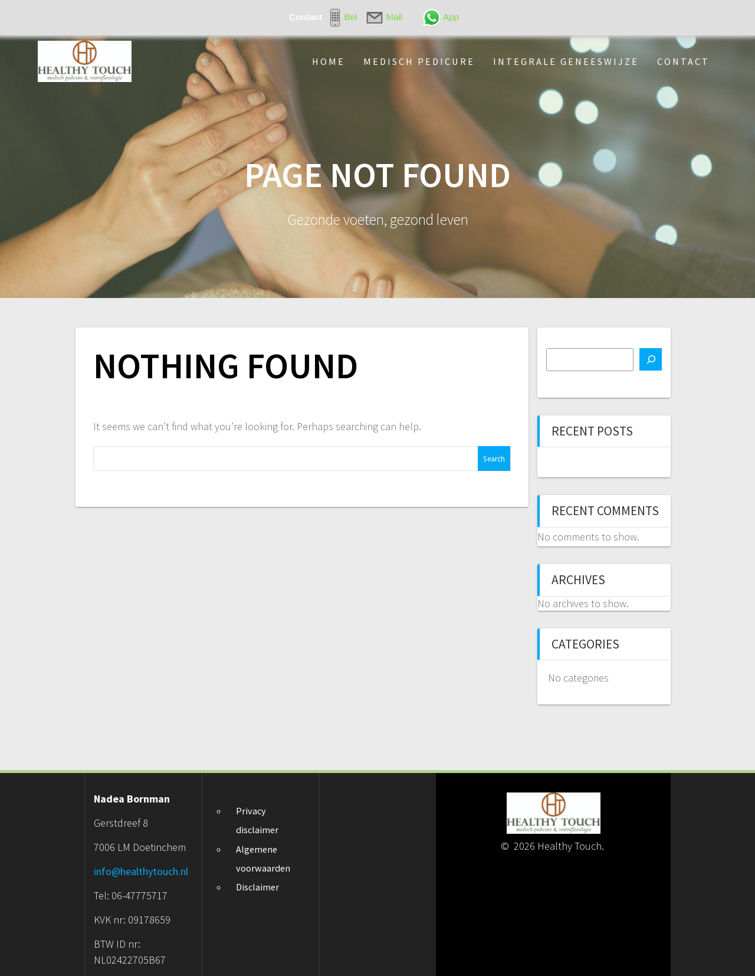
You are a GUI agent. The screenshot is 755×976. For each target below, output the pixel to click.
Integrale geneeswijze (566, 61)
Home (328, 61)
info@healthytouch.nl (141, 871)
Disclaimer (257, 887)
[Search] (650, 359)
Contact (683, 61)
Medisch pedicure (419, 61)
